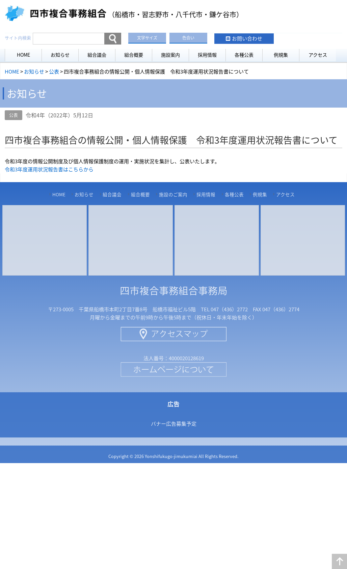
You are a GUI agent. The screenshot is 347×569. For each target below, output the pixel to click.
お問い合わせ (247, 38)
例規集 (281, 54)
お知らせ (60, 54)
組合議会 (96, 54)
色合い (188, 38)
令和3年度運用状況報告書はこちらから (49, 169)
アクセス (318, 54)
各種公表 (244, 54)
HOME (23, 54)
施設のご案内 (173, 194)
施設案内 (170, 54)
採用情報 (207, 54)
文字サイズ (147, 38)
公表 (13, 115)
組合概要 (133, 54)
